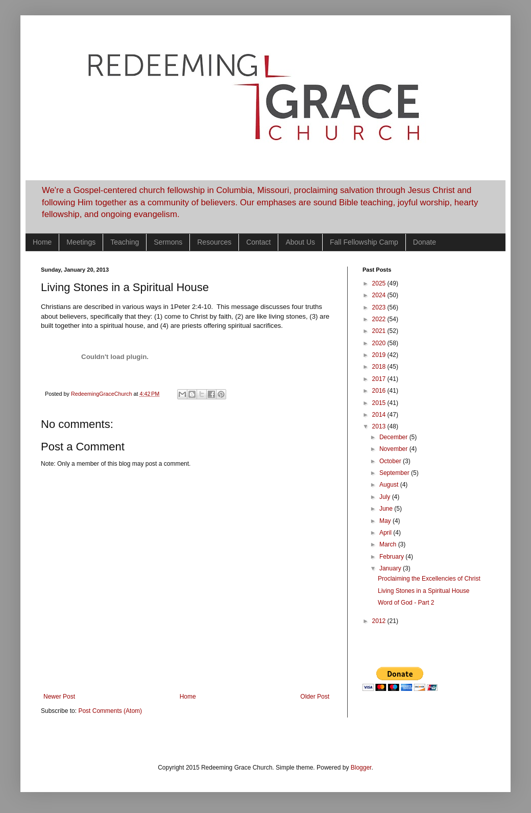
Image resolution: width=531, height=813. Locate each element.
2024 (380, 295)
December (394, 437)
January (391, 568)
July (385, 496)
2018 (380, 366)
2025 (380, 283)
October (391, 461)
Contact (258, 242)
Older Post (314, 696)
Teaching (124, 242)
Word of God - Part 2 (406, 602)
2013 (380, 426)
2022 (380, 319)
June (386, 508)
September (395, 472)
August (389, 484)
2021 (380, 330)
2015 (380, 402)
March (388, 544)
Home (42, 242)
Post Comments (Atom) (110, 710)
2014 (380, 414)
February (392, 556)
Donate (424, 242)
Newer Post (59, 696)
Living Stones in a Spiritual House (423, 590)
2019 (380, 354)
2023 (380, 307)
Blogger (361, 767)
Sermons (168, 242)
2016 (380, 390)
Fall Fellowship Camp (364, 242)
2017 (380, 378)
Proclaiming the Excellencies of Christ (429, 578)
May (386, 520)
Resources (214, 242)
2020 (380, 343)
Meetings (80, 242)
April (386, 532)
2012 (380, 621)
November (394, 448)
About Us (300, 242)
